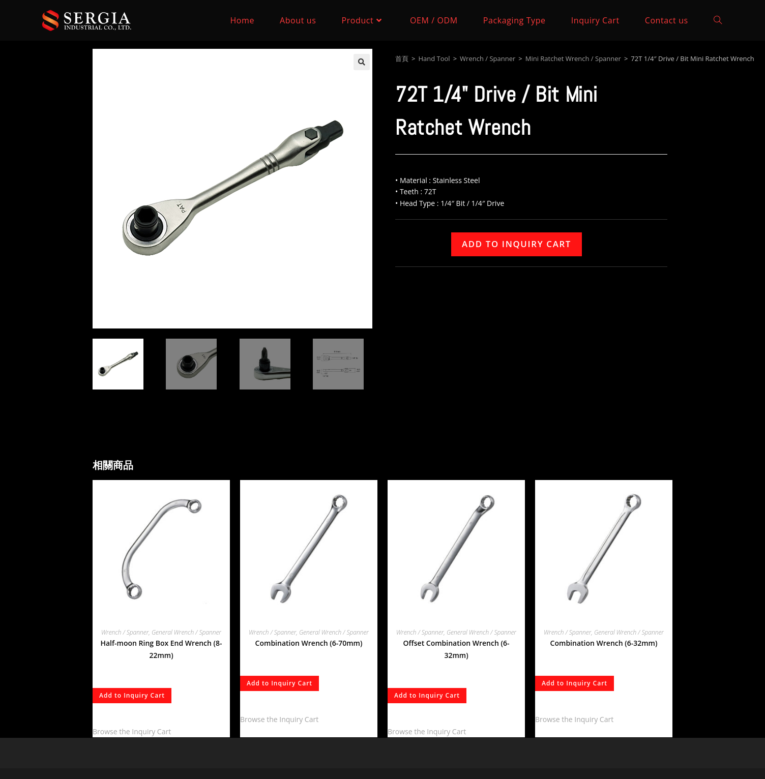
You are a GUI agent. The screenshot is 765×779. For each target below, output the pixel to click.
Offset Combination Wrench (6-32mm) (456, 649)
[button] (362, 62)
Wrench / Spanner (487, 58)
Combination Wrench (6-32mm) (604, 643)
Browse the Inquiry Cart (132, 731)
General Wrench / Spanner (186, 632)
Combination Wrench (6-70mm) (309, 643)
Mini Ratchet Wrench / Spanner (573, 58)
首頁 (401, 58)
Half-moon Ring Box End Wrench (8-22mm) (161, 649)
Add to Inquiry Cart (516, 244)
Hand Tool (434, 58)
